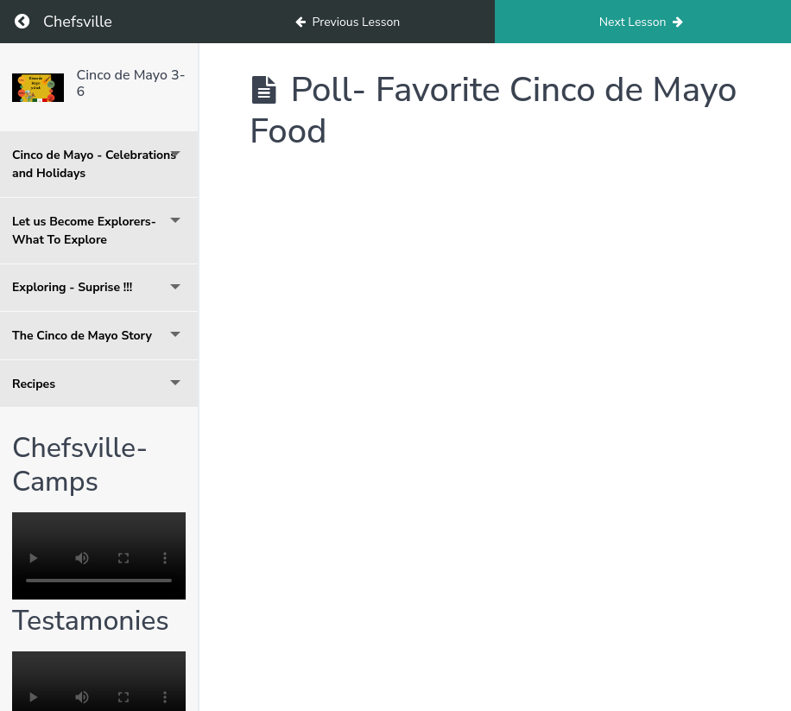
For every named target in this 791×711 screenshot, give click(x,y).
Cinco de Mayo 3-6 (131, 83)
